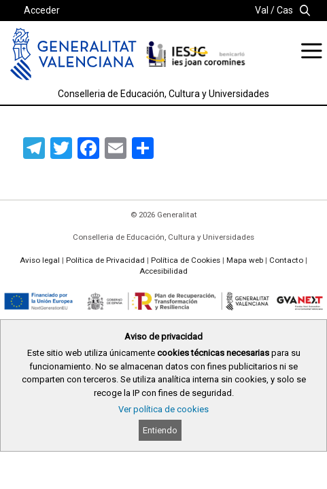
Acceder (42, 10)
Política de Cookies (185, 260)
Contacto (286, 260)
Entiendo (160, 430)
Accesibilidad (163, 271)
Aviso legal (40, 260)
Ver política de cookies (163, 409)
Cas (285, 10)
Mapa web (244, 260)
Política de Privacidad (105, 260)
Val (262, 10)
